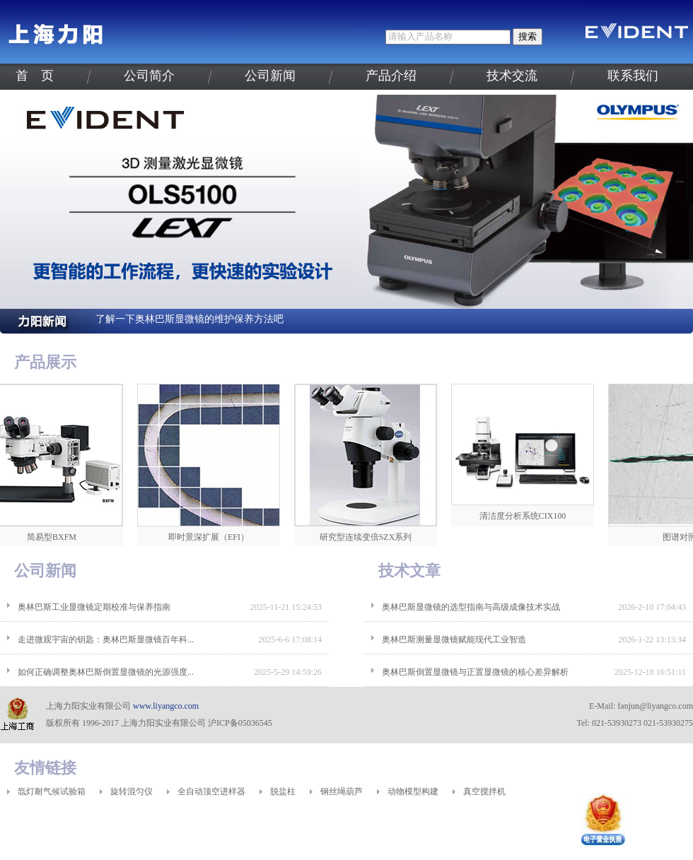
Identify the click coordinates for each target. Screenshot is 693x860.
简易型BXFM (56, 537)
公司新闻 (270, 76)
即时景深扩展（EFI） (213, 537)
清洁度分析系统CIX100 (527, 516)
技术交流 (512, 76)
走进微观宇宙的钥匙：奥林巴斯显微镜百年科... (106, 639)
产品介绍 (391, 76)
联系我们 (632, 76)
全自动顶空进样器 (211, 791)
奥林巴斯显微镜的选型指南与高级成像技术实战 (471, 607)
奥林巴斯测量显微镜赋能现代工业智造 (454, 639)
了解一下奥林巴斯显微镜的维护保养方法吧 (189, 319)
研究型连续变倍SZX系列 (370, 537)
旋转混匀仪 (131, 791)
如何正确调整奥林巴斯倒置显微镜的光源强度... (106, 672)
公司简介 (149, 76)
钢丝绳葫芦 (341, 791)
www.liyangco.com (166, 706)
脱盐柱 (283, 791)
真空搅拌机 (484, 791)
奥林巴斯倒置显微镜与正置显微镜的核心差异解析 (475, 672)
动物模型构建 (413, 791)
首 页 (35, 76)
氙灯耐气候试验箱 (52, 791)
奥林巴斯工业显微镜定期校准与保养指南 (94, 607)
